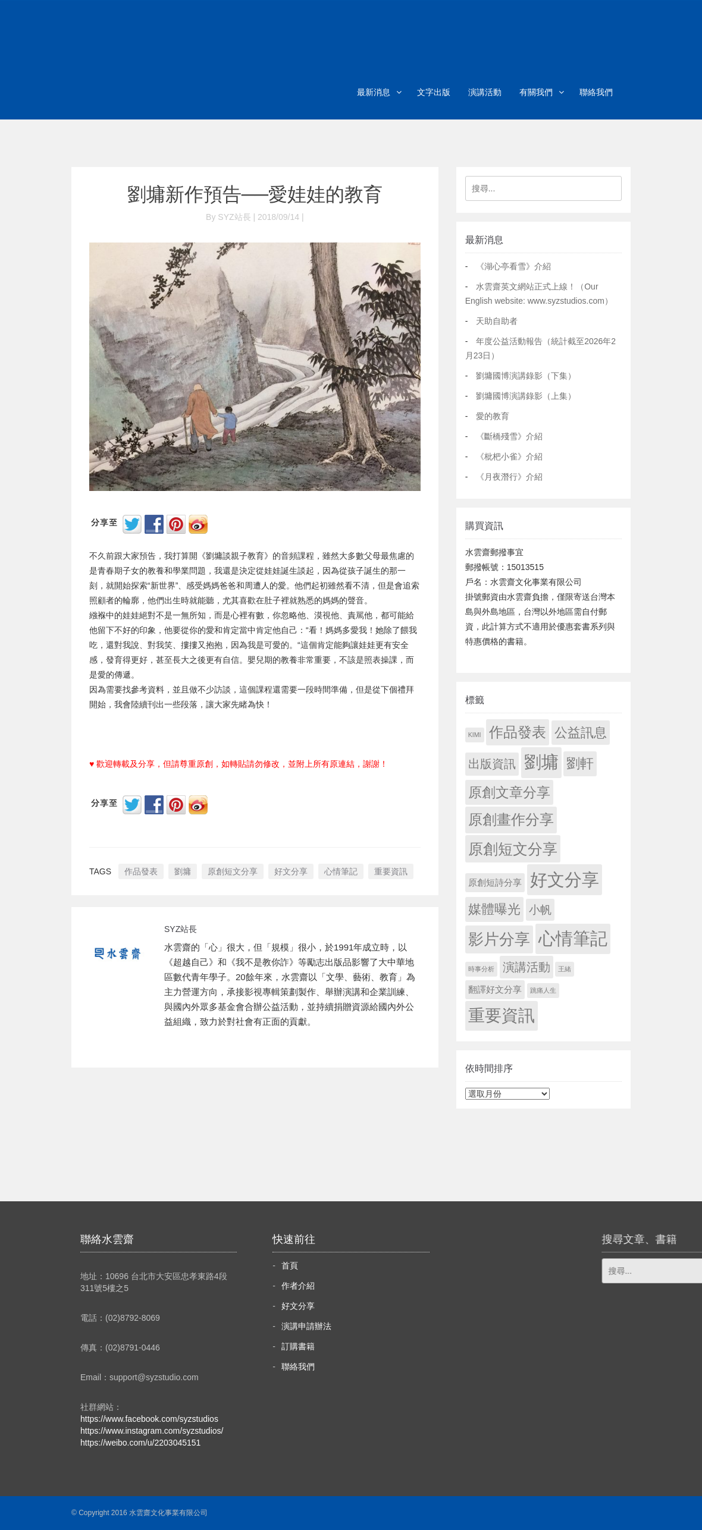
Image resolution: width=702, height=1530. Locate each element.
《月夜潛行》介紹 (509, 476)
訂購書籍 (298, 1346)
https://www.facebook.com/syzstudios (149, 1419)
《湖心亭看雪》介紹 (513, 266)
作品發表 (141, 871)
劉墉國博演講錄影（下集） (526, 375)
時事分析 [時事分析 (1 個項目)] (481, 968)
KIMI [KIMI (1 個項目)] (474, 734)
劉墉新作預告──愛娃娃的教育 (255, 194)
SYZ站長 (180, 929)
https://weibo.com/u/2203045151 (140, 1442)
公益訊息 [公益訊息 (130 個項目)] (580, 732)
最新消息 (373, 92)
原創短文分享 (233, 871)
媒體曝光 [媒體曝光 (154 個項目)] (494, 909)
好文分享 (291, 871)
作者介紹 (298, 1285)
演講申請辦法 (306, 1326)
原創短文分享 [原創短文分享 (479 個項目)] (512, 848)
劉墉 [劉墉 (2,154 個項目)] (541, 762)
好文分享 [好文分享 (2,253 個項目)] (564, 879)
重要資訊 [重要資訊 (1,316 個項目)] (501, 1015)
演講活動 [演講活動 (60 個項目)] (526, 967)
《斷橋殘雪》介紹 (509, 436)
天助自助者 (497, 321)
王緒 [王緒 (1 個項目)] (564, 968)
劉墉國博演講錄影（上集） (526, 396)
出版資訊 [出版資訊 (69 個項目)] (492, 763)
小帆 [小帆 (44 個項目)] (540, 909)
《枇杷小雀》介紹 (509, 456)
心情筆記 (341, 871)
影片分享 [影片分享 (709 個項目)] (499, 939)
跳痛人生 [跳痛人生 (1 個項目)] (543, 990)
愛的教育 (492, 416)
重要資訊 (391, 871)
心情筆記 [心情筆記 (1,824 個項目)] (572, 938)
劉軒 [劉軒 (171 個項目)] (580, 763)
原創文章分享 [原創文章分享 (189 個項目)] (509, 792)
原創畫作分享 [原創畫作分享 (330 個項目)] (511, 819)
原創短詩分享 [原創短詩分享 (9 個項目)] (495, 882)
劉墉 (182, 871)
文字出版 (433, 92)
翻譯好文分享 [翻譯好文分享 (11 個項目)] (495, 989)
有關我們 (536, 92)
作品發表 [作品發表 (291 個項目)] (517, 732)
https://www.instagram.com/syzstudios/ (151, 1430)
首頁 (289, 1265)
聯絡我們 (596, 92)
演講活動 (485, 92)
